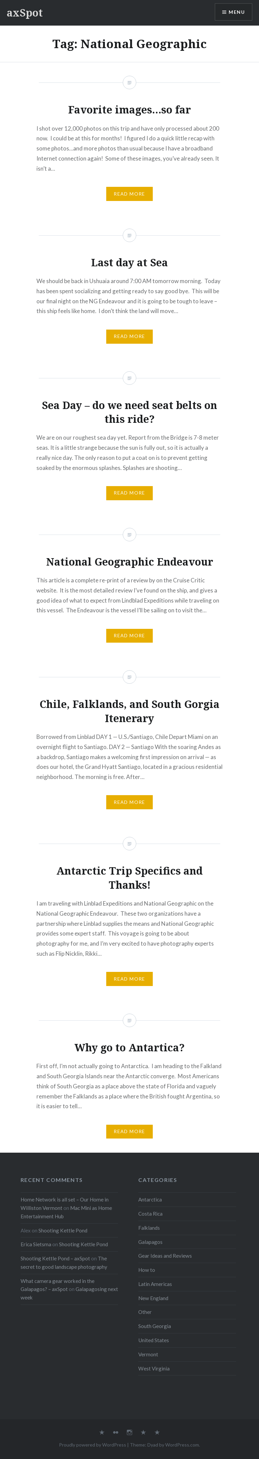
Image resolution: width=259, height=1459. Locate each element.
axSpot (25, 13)
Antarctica (150, 1199)
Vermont (148, 1354)
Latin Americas (155, 1284)
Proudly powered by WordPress (92, 1445)
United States (153, 1340)
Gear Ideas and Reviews (165, 1256)
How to (146, 1270)
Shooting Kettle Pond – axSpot (55, 1258)
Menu (237, 12)
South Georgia (154, 1326)
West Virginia (154, 1368)
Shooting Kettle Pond (62, 1230)
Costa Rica (150, 1214)
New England (153, 1298)
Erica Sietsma (36, 1244)
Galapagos (150, 1242)
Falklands (149, 1228)
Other (145, 1312)
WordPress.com (182, 1445)
